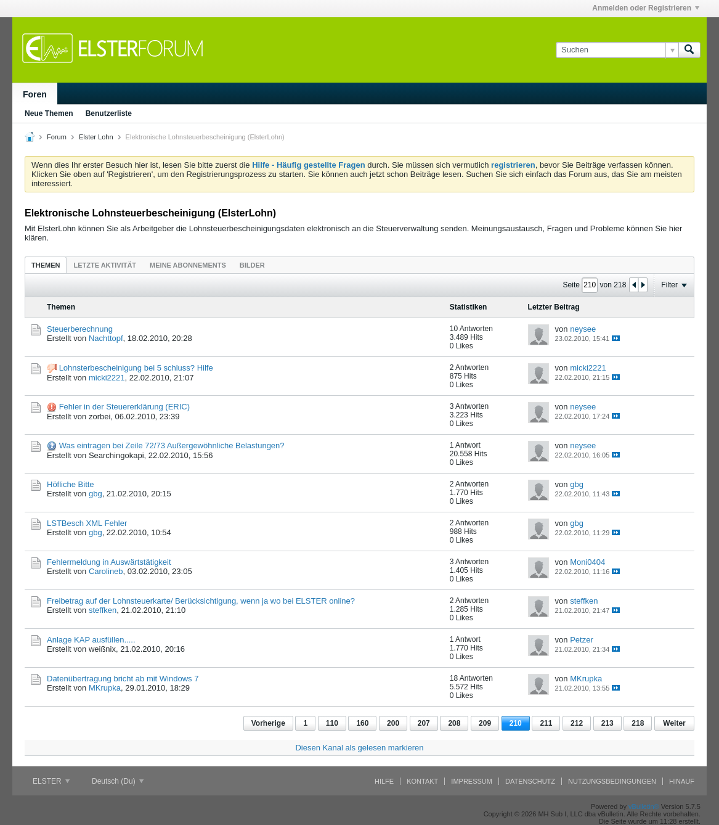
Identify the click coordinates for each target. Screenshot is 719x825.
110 (332, 723)
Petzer (581, 639)
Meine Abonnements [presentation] (188, 265)
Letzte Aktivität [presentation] (104, 265)
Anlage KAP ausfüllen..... (91, 639)
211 (546, 723)
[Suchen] (617, 50)
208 (454, 723)
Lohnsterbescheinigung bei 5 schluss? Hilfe (136, 367)
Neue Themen (49, 113)
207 (424, 723)
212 (577, 723)
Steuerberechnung (80, 329)
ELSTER (51, 781)
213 (607, 723)
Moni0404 (587, 562)
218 (638, 723)
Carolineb (106, 571)
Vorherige (268, 723)
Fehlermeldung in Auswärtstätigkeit (109, 562)
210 (516, 723)
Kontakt (422, 781)
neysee (583, 329)
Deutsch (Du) (118, 781)
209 (485, 723)
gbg (95, 493)
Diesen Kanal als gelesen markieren (359, 747)
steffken (102, 610)
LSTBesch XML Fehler (87, 523)
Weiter (674, 723)
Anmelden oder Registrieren (645, 8)
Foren (35, 94)
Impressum (471, 781)
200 (393, 723)
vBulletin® (643, 806)
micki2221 (107, 377)
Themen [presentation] (45, 265)
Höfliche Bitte (70, 484)
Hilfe (384, 781)
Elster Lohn (96, 137)
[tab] (46, 265)
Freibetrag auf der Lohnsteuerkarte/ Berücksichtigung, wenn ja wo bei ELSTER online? (201, 600)
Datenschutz (530, 781)
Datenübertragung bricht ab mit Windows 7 (122, 678)
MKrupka (105, 687)
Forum (57, 137)
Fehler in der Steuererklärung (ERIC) (124, 406)
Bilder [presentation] (252, 265)
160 (362, 723)
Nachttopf (106, 338)
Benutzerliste (109, 113)
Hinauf (681, 781)
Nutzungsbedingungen (612, 781)
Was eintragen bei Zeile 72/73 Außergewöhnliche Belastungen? (172, 445)
